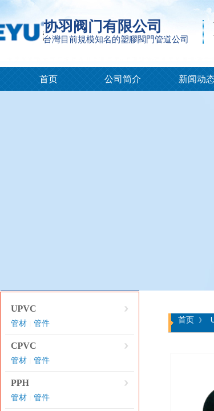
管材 (19, 323)
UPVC (23, 308)
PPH (20, 383)
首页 (48, 79)
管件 (42, 323)
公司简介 (122, 79)
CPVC (23, 345)
